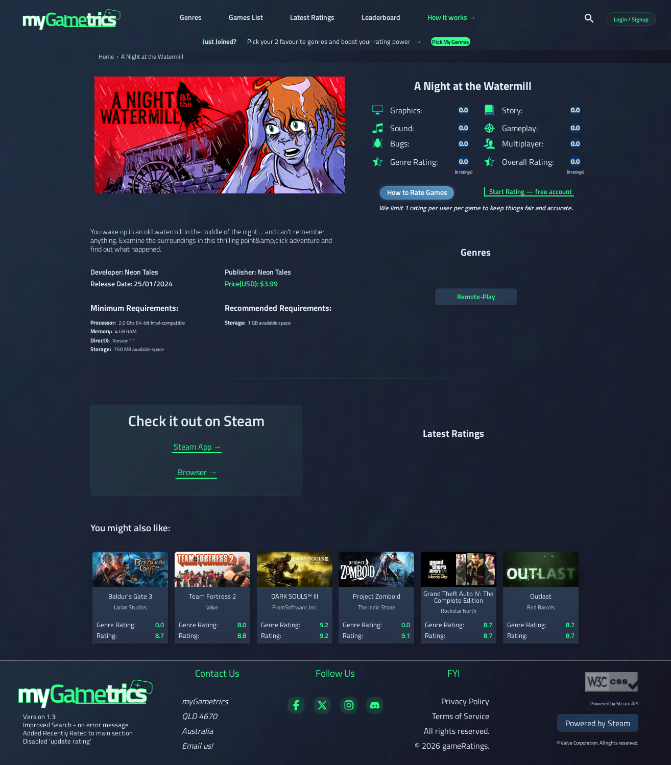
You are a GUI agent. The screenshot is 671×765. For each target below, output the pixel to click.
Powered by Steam (597, 723)
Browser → (197, 473)
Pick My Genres (450, 41)
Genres (191, 18)
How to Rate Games (417, 192)
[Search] (589, 18)
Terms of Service (460, 716)
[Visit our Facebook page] (296, 710)
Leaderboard (381, 18)
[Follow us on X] (322, 710)
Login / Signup (631, 19)
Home (106, 57)
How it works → (451, 18)
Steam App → (198, 447)
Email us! (197, 746)
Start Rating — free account (530, 191)
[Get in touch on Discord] (375, 710)
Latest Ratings (312, 18)
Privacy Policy (465, 701)
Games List (246, 18)
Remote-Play (476, 296)
